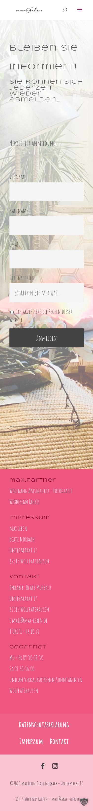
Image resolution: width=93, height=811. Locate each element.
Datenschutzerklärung (44, 724)
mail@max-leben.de (30, 620)
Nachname (18, 210)
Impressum (31, 741)
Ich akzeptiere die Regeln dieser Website (41, 315)
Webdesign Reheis (24, 502)
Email (14, 244)
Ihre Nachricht (22, 278)
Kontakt (59, 741)
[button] (84, 802)
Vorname (17, 176)
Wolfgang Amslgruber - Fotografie (40, 491)
